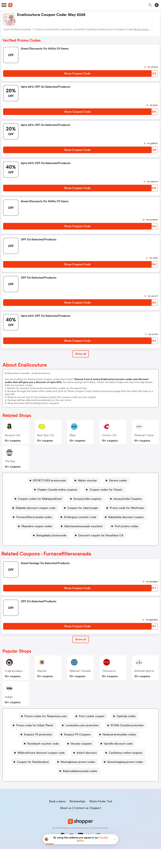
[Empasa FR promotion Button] (37, 734)
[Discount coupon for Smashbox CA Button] (99, 535)
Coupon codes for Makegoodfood (39, 498)
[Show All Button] (80, 639)
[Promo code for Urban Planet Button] (33, 725)
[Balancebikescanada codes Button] (78, 771)
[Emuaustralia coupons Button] (86, 498)
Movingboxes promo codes (78, 762)
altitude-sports (144, 670)
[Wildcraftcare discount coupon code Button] (39, 752)
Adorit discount (87, 752)
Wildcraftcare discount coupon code (41, 752)
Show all (80, 639)
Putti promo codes (126, 526)
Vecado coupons (81, 743)
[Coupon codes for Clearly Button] (104, 489)
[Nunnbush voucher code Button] (41, 743)
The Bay (10, 461)
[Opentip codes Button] (124, 716)
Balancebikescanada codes (80, 771)
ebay (72, 435)
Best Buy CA (45, 435)
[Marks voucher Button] (86, 480)
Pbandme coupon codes (36, 526)
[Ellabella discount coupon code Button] (34, 508)
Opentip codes (126, 716)
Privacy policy (83, 828)
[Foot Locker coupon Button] (90, 716)
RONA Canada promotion (127, 725)
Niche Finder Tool (100, 801)
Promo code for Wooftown (127, 508)
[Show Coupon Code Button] (77, 73)
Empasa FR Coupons (77, 734)
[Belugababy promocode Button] (50, 535)
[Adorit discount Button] (85, 752)
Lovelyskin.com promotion (82, 725)
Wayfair (42, 670)
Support (96, 808)
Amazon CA (12, 435)
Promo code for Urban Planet (34, 725)
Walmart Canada (80, 670)
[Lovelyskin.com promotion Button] (81, 725)
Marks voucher (87, 480)
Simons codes (118, 480)
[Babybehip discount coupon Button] (124, 517)
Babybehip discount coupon (126, 517)
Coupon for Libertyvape (82, 508)
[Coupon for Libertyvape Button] (81, 508)
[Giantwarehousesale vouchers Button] (82, 526)
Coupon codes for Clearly (105, 489)
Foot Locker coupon (92, 716)
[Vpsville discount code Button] (116, 743)
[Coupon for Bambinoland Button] (31, 762)
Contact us (81, 808)
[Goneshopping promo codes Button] (124, 762)
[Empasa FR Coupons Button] (76, 734)
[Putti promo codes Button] (125, 526)
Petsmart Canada (145, 435)
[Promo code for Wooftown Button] (125, 508)
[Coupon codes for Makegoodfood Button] (38, 498)
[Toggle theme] (157, 5)
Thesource (109, 670)
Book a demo (57, 801)
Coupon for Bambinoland (33, 762)
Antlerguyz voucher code (80, 517)
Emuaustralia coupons (87, 498)
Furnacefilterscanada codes (34, 517)
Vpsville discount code (118, 743)
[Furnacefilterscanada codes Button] (33, 517)
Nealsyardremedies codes (119, 734)
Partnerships (77, 801)
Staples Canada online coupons (57, 489)
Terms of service (99, 828)
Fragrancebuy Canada (19, 670)
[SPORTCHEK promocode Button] (48, 480)
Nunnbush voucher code (43, 743)
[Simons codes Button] (117, 480)
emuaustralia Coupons (127, 498)
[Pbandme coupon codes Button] (35, 526)
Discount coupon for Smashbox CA (100, 535)
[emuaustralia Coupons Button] (126, 498)
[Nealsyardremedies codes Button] (118, 734)
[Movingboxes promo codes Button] (76, 762)
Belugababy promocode (51, 535)
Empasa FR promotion (38, 734)
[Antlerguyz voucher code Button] (78, 517)
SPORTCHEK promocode (49, 480)
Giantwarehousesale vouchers (83, 526)
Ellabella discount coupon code (35, 508)
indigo (9, 697)
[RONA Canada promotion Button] (125, 725)
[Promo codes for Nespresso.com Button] (44, 716)
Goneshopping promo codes (125, 762)
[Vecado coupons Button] (80, 743)
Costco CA (109, 435)
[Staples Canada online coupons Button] (56, 489)
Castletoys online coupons (125, 752)
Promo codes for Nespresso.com (45, 716)
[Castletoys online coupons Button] (124, 752)
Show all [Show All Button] (80, 353)
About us (66, 808)
